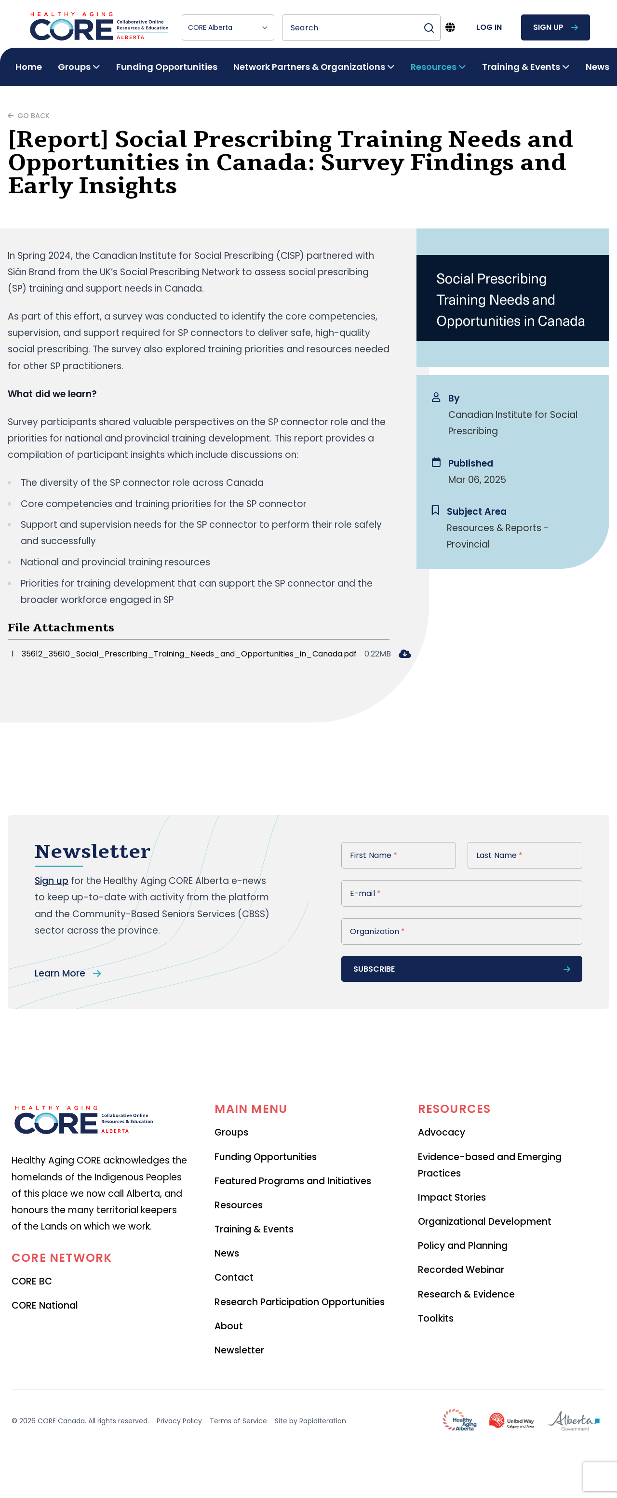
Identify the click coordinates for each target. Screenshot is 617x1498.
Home (28, 67)
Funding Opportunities (166, 67)
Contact (234, 1277)
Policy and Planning (463, 1245)
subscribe (461, 969)
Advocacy (441, 1132)
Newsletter (239, 1350)
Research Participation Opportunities (300, 1302)
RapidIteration (322, 1421)
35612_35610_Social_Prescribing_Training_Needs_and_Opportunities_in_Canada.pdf (189, 653)
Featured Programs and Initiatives (293, 1181)
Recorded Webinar (461, 1269)
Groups (231, 1132)
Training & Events (254, 1229)
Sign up (51, 880)
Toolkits (436, 1318)
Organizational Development (484, 1221)
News (597, 67)
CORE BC (32, 1281)
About (229, 1326)
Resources (239, 1205)
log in (489, 27)
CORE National (45, 1305)
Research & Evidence (466, 1294)
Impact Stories (452, 1197)
